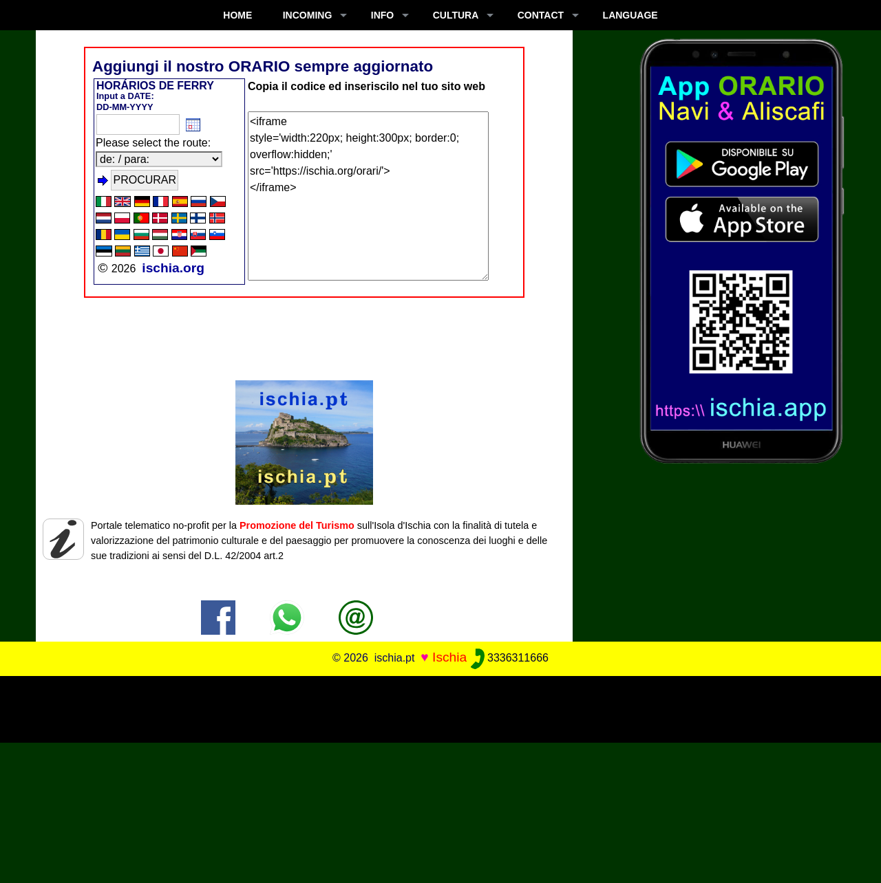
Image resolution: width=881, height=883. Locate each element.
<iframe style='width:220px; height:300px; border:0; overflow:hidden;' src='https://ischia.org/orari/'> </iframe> (368, 196)
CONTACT (541, 15)
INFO (382, 15)
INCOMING (307, 15)
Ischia (449, 657)
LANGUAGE (630, 15)
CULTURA (456, 15)
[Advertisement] (440, 707)
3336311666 (510, 658)
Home (237, 15)
